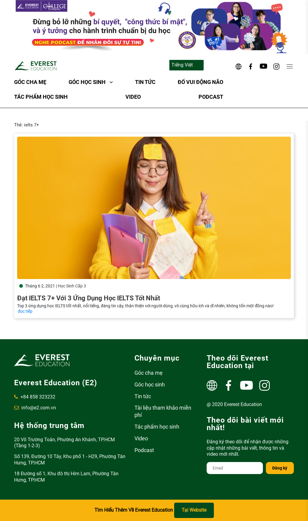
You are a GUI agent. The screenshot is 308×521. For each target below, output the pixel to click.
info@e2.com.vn (35, 408)
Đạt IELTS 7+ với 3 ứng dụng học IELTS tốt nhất (88, 298)
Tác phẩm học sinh (41, 97)
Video (133, 97)
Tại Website (194, 510)
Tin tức (145, 82)
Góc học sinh (87, 82)
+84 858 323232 (34, 397)
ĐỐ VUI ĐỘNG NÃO (200, 82)
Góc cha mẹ (30, 82)
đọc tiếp (25, 311)
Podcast (211, 97)
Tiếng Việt (182, 65)
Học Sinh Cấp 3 (72, 286)
